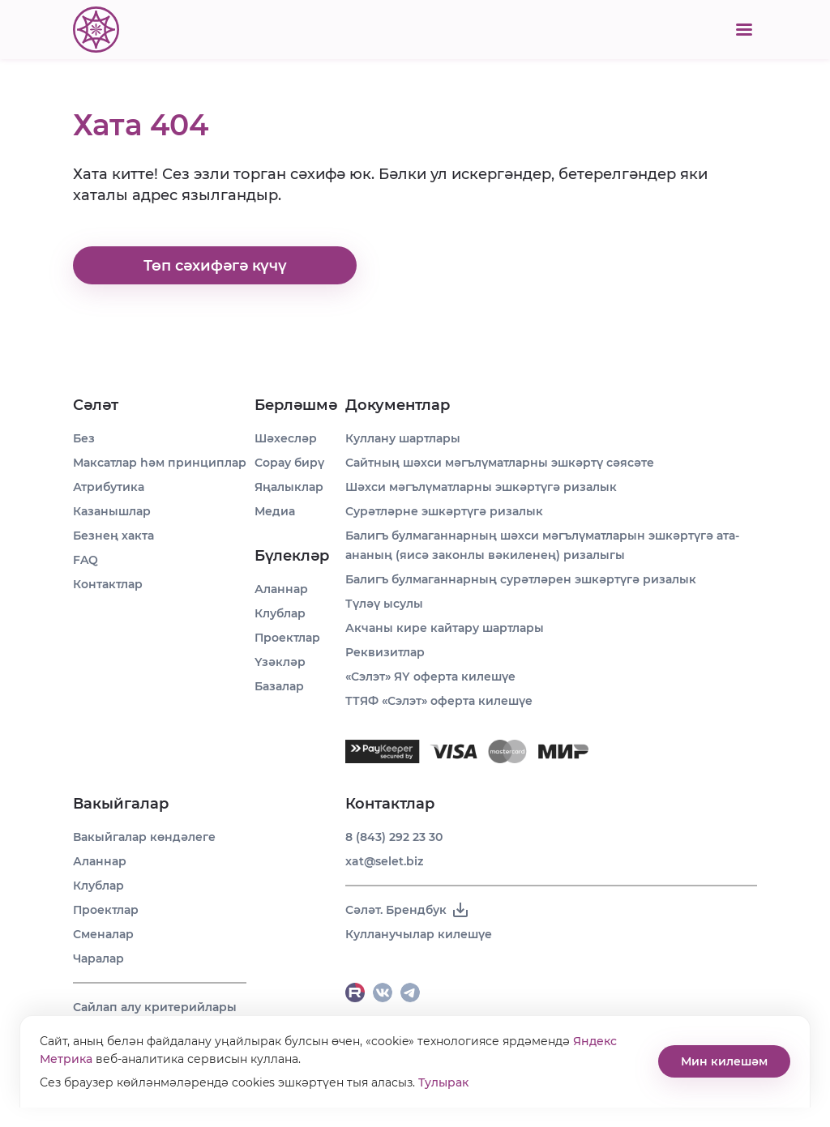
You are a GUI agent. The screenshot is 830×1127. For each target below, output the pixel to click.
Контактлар (108, 584)
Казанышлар (112, 511)
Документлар (397, 405)
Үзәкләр (280, 662)
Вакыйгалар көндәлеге (144, 837)
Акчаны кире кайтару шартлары (444, 628)
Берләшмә (296, 405)
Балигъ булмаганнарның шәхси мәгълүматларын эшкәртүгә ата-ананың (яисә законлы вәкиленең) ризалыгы (542, 545)
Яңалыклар (289, 487)
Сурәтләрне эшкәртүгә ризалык (444, 511)
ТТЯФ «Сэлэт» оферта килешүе (439, 701)
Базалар (279, 686)
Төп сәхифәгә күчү (215, 266)
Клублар (98, 885)
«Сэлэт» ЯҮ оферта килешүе (430, 676)
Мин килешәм (724, 1061)
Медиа (275, 511)
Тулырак (443, 1082)
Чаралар (98, 958)
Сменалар (103, 934)
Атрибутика (108, 487)
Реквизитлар (385, 652)
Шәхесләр (286, 438)
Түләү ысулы (384, 603)
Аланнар (99, 861)
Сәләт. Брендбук (407, 910)
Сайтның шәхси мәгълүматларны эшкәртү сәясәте (499, 462)
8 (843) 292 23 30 (394, 837)
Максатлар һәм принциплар (159, 462)
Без (84, 438)
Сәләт (95, 405)
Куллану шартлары (402, 438)
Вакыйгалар (121, 804)
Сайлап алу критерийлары (155, 1007)
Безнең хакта (113, 535)
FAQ (85, 560)
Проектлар (106, 910)
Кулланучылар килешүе (418, 934)
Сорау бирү (289, 462)
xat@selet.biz (384, 861)
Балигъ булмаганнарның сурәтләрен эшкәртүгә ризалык (520, 579)
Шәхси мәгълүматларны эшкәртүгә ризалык (481, 487)
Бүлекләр (292, 556)
